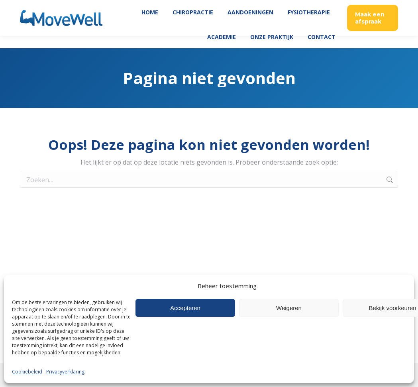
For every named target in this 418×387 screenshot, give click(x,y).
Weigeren (289, 307)
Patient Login (316, 6)
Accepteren (185, 307)
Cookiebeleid (27, 371)
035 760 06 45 (361, 6)
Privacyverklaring (65, 371)
